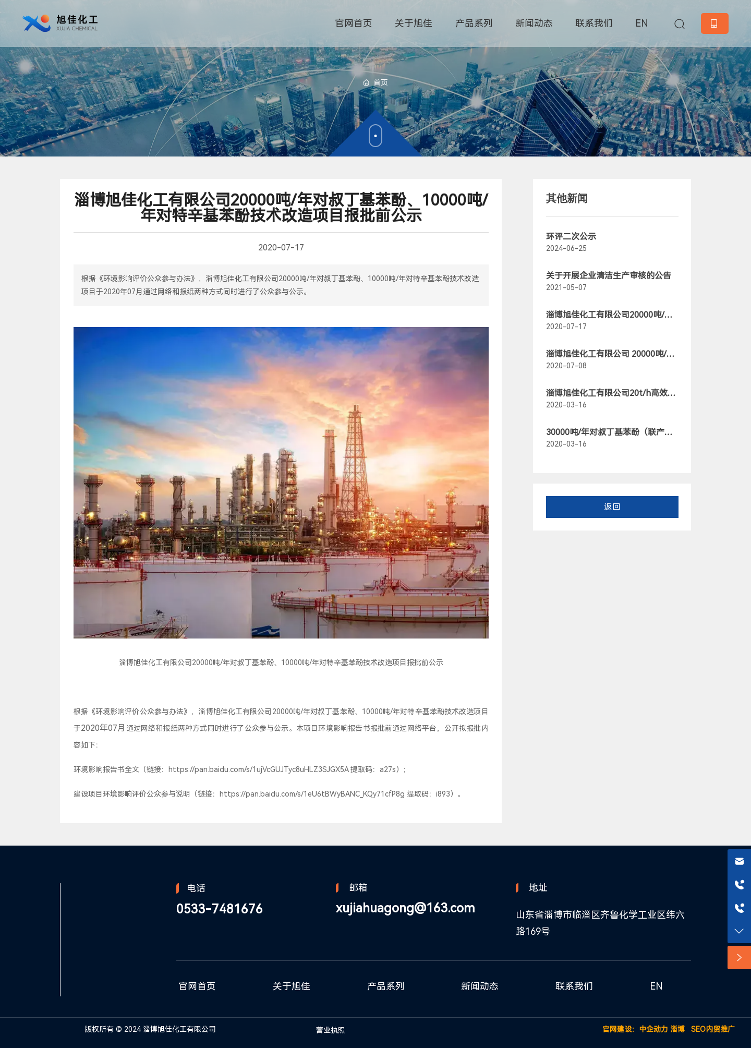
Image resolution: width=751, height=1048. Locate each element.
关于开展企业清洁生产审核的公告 (608, 276)
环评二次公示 (571, 237)
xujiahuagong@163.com (405, 908)
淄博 (677, 1029)
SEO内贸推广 (713, 1029)
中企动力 (653, 1029)
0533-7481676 (219, 909)
